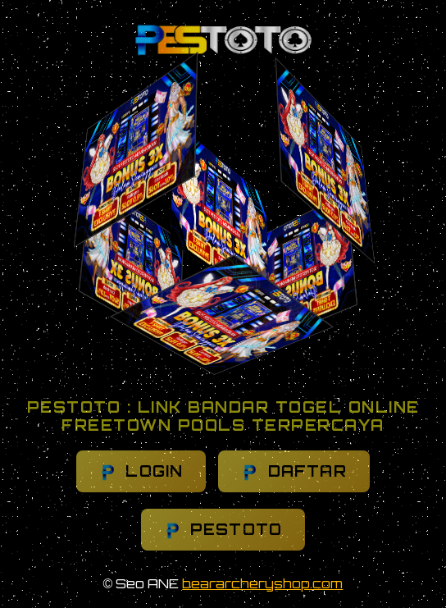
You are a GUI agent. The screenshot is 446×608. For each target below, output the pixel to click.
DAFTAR (293, 471)
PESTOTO (223, 529)
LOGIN (141, 471)
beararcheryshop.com (262, 583)
